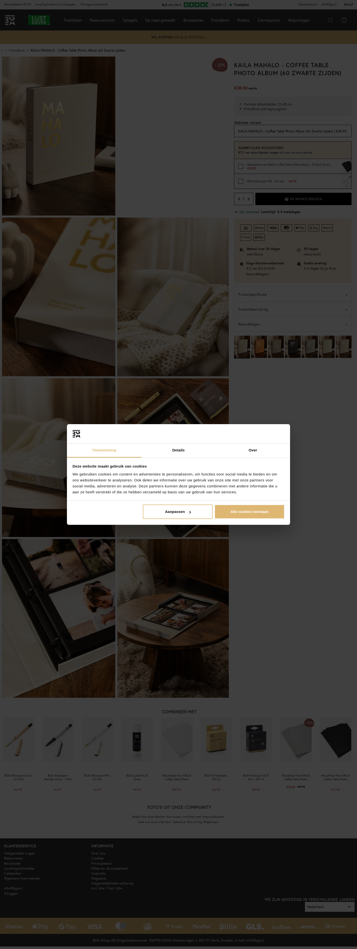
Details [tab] (178, 450)
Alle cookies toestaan (249, 511)
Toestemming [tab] (104, 450)
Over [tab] (253, 450)
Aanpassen (178, 511)
